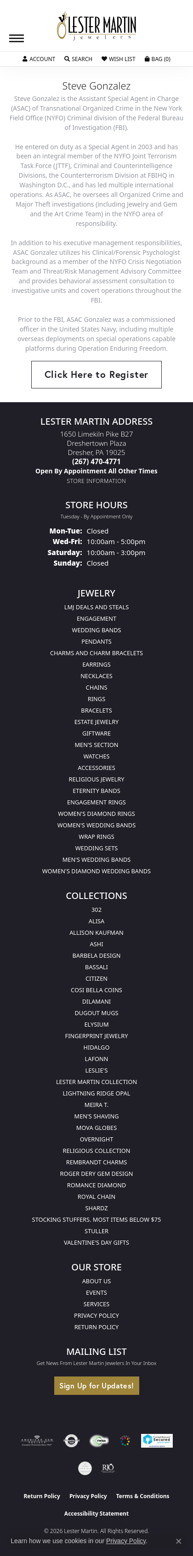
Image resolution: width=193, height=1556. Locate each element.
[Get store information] (96, 481)
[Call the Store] (96, 461)
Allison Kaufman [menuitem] (96, 932)
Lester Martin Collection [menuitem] (96, 1082)
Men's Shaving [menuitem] (96, 1116)
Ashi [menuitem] (96, 944)
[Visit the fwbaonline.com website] (99, 1441)
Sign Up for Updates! (96, 1385)
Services (96, 1304)
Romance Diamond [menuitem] (96, 1185)
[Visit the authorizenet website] (71, 1441)
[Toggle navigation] (16, 38)
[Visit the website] (125, 1441)
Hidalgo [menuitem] (97, 1047)
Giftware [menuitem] (96, 733)
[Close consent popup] (179, 1541)
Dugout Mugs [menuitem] (96, 1013)
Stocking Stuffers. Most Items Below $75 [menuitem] (96, 1219)
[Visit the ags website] (37, 1441)
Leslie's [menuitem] (96, 1070)
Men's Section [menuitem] (96, 745)
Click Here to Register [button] (97, 374)
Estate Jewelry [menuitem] (96, 722)
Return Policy (96, 1327)
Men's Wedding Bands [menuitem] (96, 859)
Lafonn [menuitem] (96, 1059)
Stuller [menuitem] (96, 1231)
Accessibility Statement (96, 1513)
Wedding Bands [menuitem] (96, 630)
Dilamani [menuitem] (96, 1001)
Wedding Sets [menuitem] (96, 848)
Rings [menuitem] (96, 699)
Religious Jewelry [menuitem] (96, 779)
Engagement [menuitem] (96, 618)
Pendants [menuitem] (96, 641)
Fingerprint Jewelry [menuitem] (96, 1036)
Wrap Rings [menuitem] (96, 836)
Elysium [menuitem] (96, 1024)
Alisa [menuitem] (96, 921)
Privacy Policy (96, 1315)
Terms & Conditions (143, 1496)
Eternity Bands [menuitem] (96, 790)
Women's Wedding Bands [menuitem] (96, 825)
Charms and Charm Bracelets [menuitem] (96, 653)
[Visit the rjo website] (108, 1468)
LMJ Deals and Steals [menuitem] (96, 607)
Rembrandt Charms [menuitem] (96, 1162)
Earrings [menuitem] (96, 664)
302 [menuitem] (96, 909)
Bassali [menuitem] (96, 967)
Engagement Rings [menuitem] (96, 802)
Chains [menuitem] (97, 687)
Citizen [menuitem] (96, 978)
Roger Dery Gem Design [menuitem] (96, 1173)
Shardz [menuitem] (96, 1208)
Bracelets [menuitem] (96, 710)
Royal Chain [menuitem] (96, 1196)
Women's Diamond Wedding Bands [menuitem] (96, 871)
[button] (39, 59)
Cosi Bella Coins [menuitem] (96, 990)
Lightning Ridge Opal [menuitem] (97, 1093)
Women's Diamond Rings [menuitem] (96, 813)
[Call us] (96, 470)
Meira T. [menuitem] (96, 1105)
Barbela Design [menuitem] (97, 955)
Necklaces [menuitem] (96, 676)
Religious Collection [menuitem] (96, 1150)
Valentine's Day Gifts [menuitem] (96, 1242)
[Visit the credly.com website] (85, 1468)
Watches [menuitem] (96, 756)
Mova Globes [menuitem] (96, 1127)
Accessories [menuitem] (96, 768)
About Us (96, 1281)
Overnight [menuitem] (97, 1139)
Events (96, 1292)
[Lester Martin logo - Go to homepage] (96, 26)
